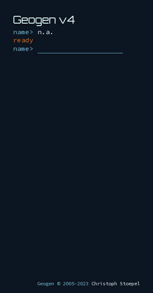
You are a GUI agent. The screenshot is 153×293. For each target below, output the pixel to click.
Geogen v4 (44, 19)
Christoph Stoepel (115, 283)
